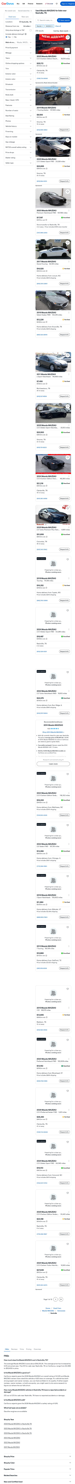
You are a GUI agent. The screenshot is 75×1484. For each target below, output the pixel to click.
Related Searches (37, 1475)
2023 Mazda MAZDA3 (12, 1438)
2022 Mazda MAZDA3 (12, 1442)
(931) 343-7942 (42, 549)
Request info (64, 78)
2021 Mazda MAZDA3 (12, 1447)
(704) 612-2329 (42, 815)
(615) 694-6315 (42, 181)
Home (48, 1308)
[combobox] (25, 10)
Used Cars (57, 1308)
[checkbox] (30, 30)
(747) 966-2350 (42, 232)
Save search (64, 20)
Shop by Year (37, 1419)
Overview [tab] (37, 1349)
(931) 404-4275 (42, 1285)
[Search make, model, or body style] (45, 20)
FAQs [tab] (7, 1349)
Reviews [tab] (14, 1349)
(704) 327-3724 (42, 1183)
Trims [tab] (22, 1349)
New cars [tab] (25, 17)
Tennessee (61, 1311)
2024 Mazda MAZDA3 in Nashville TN (18, 1433)
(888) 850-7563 (42, 917)
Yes (9, 37)
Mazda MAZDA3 (48, 1311)
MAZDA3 (49, 26)
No (15, 37)
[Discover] (49, 4)
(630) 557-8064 (42, 713)
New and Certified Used (37, 1482)
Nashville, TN (25, 22)
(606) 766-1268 (42, 1081)
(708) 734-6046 (42, 78)
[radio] (6, 37)
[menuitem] (18, 4)
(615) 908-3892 (42, 130)
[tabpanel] (37, 1382)
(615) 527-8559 (42, 396)
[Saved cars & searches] (57, 3)
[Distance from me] (26, 26)
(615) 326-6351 (42, 651)
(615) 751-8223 (42, 447)
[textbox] (64, 31)
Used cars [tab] (12, 17)
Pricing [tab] (28, 1349)
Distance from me (12, 26)
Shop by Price (37, 1456)
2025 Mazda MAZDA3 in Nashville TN (18, 1428)
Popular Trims (37, 1469)
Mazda (40, 26)
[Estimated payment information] (46, 66)
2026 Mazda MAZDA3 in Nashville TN (18, 1424)
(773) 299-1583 (42, 866)
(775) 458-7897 (42, 1234)
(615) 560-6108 (42, 1030)
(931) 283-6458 (42, 498)
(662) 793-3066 (42, 600)
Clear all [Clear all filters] (58, 26)
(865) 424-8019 (42, 335)
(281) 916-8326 (42, 968)
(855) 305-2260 (42, 283)
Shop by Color (37, 1463)
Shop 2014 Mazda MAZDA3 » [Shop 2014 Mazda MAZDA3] (53, 732)
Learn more (53, 764)
